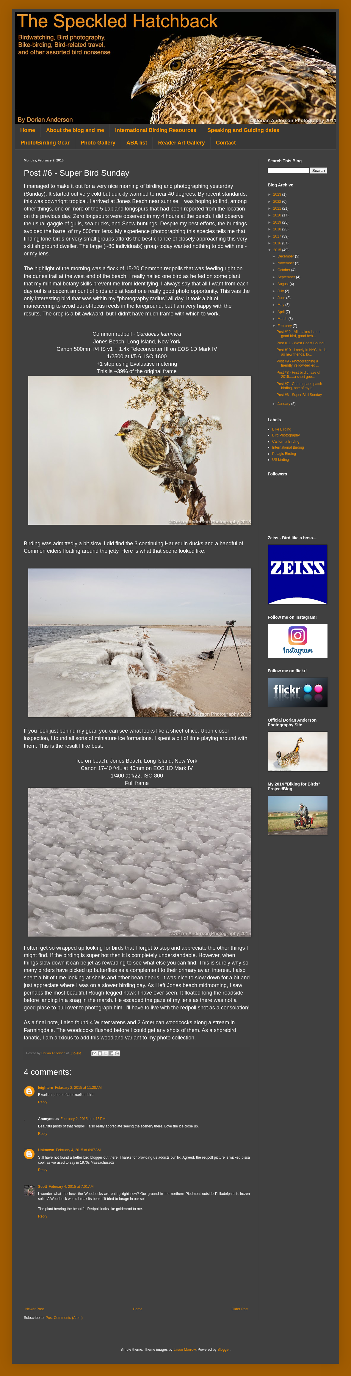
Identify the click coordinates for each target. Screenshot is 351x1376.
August (284, 284)
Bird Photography (286, 435)
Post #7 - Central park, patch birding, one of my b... (299, 386)
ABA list (136, 143)
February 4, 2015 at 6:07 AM (78, 1150)
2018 (277, 229)
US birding (280, 460)
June (282, 298)
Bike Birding (281, 429)
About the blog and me (75, 130)
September (287, 277)
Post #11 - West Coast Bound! (301, 343)
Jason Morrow (184, 1349)
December (286, 256)
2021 (277, 208)
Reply (42, 1102)
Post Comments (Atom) (64, 1318)
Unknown (46, 1150)
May (281, 305)
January (284, 404)
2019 (277, 222)
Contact (226, 143)
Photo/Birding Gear (45, 143)
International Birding (288, 447)
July (281, 291)
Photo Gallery (98, 143)
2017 (277, 236)
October (284, 270)
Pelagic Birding (284, 454)
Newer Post (34, 1309)
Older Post (239, 1309)
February (285, 326)
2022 (277, 202)
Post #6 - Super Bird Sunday (299, 395)
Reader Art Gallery (181, 143)
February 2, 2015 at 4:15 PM (82, 1119)
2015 (277, 250)
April (282, 312)
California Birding (285, 441)
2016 (277, 243)
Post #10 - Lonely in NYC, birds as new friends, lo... (301, 352)
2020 (277, 215)
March (283, 319)
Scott (42, 1187)
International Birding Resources (155, 130)
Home (27, 130)
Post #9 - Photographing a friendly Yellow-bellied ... (298, 363)
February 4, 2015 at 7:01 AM (71, 1187)
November (286, 263)
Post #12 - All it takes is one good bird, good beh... (298, 334)
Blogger (223, 1349)
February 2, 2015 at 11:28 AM (78, 1088)
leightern (45, 1088)
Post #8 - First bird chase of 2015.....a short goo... (298, 374)
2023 (277, 194)
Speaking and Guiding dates (243, 130)
